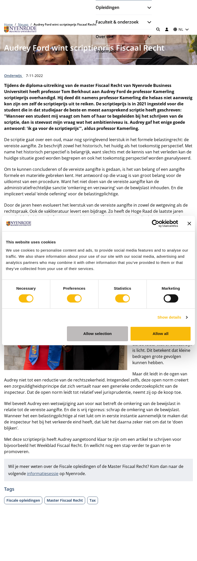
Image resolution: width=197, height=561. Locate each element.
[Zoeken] (158, 29)
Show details (169, 317)
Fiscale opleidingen (23, 500)
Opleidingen (107, 7)
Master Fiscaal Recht (65, 500)
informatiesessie (42, 473)
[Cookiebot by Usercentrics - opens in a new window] (155, 223)
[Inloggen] (166, 29)
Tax (93, 500)
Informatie (106, 51)
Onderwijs (13, 75)
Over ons (105, 36)
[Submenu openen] (147, 7)
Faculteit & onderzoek (117, 22)
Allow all (161, 333)
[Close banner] (189, 223)
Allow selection (97, 333)
